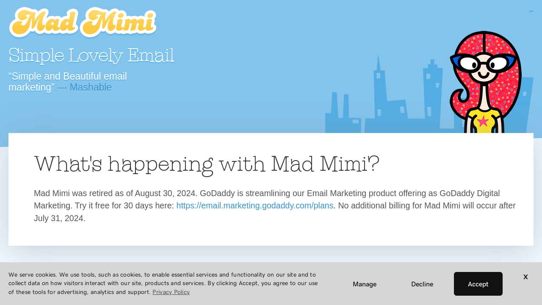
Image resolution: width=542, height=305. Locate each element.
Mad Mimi (82, 23)
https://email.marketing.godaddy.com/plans (255, 205)
